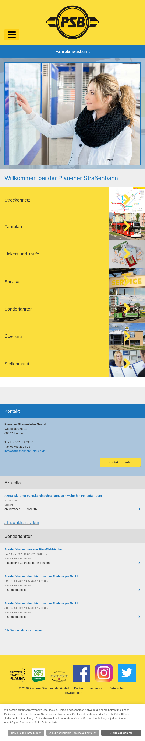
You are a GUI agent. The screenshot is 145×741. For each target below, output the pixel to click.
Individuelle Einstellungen (26, 732)
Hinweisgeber (73, 692)
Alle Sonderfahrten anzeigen (23, 630)
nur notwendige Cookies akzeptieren (73, 732)
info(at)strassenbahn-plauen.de (25, 451)
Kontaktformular (120, 462)
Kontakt (79, 688)
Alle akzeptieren (121, 732)
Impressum (96, 688)
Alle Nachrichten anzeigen (21, 522)
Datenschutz (117, 688)
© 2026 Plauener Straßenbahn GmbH (44, 688)
